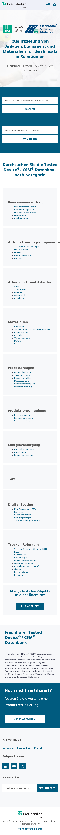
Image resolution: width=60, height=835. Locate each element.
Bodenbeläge (20, 558)
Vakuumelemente (22, 375)
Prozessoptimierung (23, 418)
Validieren (30, 139)
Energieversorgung (24, 445)
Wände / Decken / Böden (25, 207)
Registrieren (47, 788)
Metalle (17, 341)
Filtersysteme (20, 215)
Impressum (8, 748)
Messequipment (21, 381)
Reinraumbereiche (22, 515)
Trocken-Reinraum (23, 544)
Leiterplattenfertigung (24, 384)
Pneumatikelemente (23, 372)
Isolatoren (19, 512)
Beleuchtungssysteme (24, 210)
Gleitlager (18, 569)
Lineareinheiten (21, 250)
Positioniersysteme (22, 255)
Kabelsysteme (20, 452)
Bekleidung (19, 298)
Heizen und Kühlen (22, 378)
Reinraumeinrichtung (26, 202)
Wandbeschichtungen (24, 563)
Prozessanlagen (21, 368)
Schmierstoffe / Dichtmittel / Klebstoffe (32, 329)
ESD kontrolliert (21, 218)
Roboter (18, 258)
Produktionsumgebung (27, 410)
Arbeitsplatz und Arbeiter (30, 282)
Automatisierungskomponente (34, 242)
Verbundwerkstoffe (23, 338)
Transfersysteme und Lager (26, 247)
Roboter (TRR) (20, 555)
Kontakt (38, 748)
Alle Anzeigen (30, 606)
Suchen (30, 109)
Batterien (18, 575)
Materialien (18, 322)
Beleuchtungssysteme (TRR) (26, 566)
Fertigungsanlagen (22, 518)
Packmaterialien (21, 344)
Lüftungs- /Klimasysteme (25, 212)
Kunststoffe (19, 327)
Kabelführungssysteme (24, 449)
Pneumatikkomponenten (25, 560)
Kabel (17, 552)
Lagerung (18, 292)
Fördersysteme (21, 572)
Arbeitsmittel (20, 289)
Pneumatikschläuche (23, 455)
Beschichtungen (21, 332)
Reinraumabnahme (23, 415)
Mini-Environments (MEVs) (26, 509)
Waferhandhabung (23, 387)
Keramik (18, 335)
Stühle (17, 287)
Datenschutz (24, 748)
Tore (12, 479)
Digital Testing (20, 504)
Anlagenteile (20, 295)
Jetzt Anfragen (24, 719)
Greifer (17, 252)
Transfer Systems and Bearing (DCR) (30, 549)
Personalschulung (22, 421)
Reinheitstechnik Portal (30, 829)
